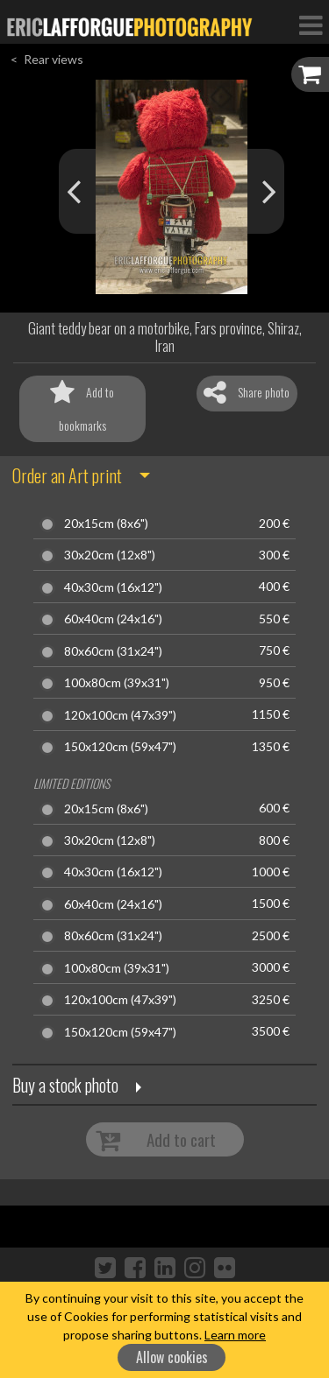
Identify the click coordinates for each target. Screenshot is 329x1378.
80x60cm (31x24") (113, 651)
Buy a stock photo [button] (65, 1085)
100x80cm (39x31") (116, 683)
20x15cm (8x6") (106, 524)
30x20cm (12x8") (109, 555)
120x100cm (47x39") (120, 715)
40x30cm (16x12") (113, 587)
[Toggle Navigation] (310, 24)
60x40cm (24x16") (113, 619)
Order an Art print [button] (67, 475)
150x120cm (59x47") (120, 747)
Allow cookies (172, 1356)
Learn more (235, 1334)
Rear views (53, 59)
